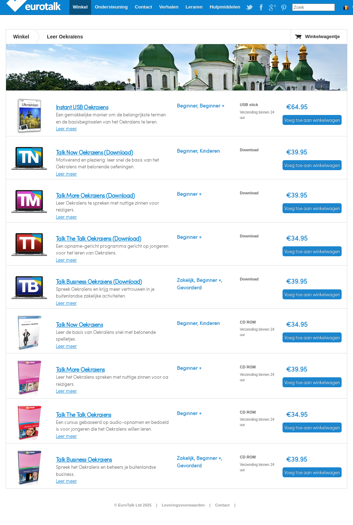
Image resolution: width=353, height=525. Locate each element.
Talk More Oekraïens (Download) (95, 195)
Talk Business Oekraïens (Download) (99, 281)
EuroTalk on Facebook (261, 7)
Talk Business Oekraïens (84, 459)
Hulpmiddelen (225, 7)
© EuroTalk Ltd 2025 (132, 505)
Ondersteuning (111, 7)
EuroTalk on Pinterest (283, 7)
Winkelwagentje (322, 36)
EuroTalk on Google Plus (272, 7)
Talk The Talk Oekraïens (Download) (98, 238)
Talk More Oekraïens (80, 369)
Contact (143, 7)
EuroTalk (34, 7)
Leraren (193, 7)
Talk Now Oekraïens (79, 324)
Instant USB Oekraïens (82, 107)
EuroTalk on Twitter (249, 7)
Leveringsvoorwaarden (183, 505)
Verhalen (168, 7)
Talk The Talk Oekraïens (83, 414)
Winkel (80, 7)
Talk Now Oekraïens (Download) (94, 152)
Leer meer (66, 128)
